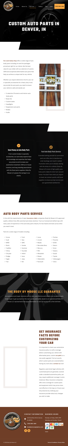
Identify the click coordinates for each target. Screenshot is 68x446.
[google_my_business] (28, 430)
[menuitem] (17, 6)
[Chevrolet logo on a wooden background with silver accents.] (51, 85)
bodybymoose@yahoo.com (35, 427)
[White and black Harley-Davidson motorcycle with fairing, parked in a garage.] (19, 362)
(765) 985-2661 (31, 423)
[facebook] (25, 430)
